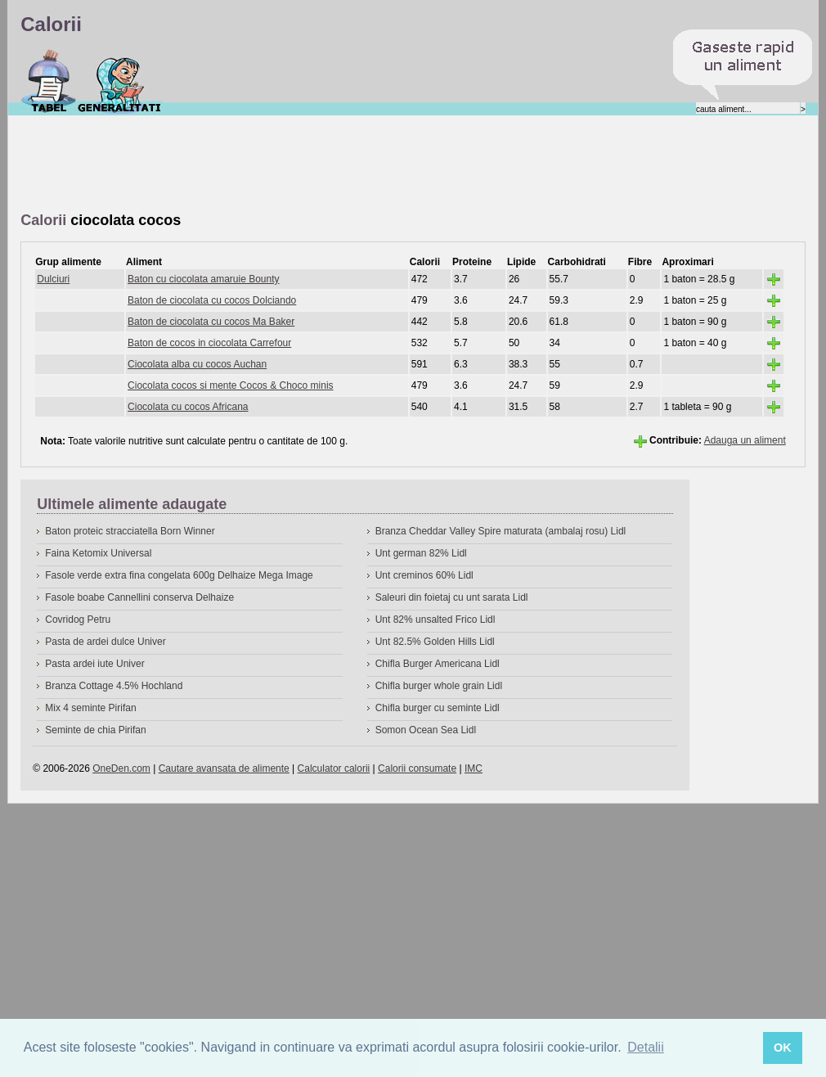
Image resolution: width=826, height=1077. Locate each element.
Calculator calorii (334, 768)
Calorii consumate (417, 768)
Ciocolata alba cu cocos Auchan (197, 364)
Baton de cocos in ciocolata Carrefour (209, 343)
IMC (474, 768)
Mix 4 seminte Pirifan (90, 708)
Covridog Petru (77, 619)
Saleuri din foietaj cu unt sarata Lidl (451, 597)
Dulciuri (53, 279)
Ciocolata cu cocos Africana (188, 406)
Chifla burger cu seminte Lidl (437, 708)
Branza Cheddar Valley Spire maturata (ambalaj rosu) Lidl (500, 531)
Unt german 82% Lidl (421, 553)
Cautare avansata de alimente (224, 768)
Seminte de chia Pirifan (95, 730)
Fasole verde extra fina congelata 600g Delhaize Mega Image (179, 575)
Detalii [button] (645, 1047)
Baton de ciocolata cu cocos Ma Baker (211, 321)
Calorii (48, 81)
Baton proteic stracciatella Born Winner (129, 531)
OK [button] (783, 1047)
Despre (120, 81)
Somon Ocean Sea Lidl (425, 730)
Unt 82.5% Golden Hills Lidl (435, 641)
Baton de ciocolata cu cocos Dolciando (212, 300)
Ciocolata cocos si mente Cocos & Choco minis (230, 385)
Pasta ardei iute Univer (94, 663)
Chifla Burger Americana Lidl (437, 663)
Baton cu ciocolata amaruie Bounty (203, 279)
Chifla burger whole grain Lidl (438, 686)
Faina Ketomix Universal (98, 553)
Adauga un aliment (745, 440)
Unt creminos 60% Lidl (424, 575)
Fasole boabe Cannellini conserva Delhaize (139, 597)
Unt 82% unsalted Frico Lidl (435, 619)
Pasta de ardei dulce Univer (105, 641)
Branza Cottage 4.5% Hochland (113, 686)
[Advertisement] (318, 164)
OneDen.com (121, 768)
